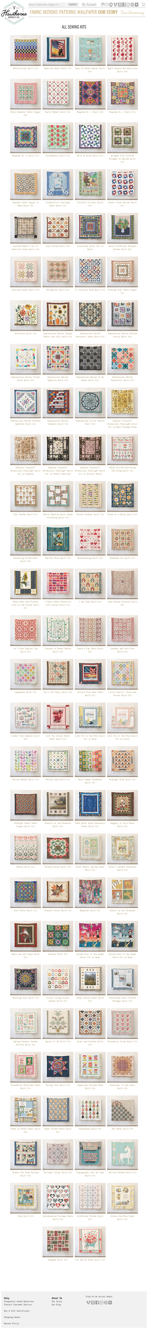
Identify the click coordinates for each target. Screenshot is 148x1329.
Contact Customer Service (18, 1304)
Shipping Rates (12, 1317)
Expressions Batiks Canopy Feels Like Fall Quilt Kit (57, 335)
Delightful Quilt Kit (57, 289)
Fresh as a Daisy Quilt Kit (122, 514)
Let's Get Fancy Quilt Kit (57, 692)
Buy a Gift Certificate (16, 1310)
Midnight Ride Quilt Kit (122, 779)
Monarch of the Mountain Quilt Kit (58, 825)
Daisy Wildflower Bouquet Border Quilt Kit (122, 247)
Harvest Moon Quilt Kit (57, 558)
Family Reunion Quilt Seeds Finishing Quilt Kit (58, 516)
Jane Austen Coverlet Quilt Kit (122, 603)
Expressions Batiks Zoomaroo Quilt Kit (58, 422)
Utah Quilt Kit (26, 1216)
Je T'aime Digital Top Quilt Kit (25, 650)
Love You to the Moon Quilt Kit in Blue (90, 737)
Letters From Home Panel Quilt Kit (90, 694)
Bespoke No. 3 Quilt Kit (122, 112)
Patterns (67, 12)
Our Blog (56, 1304)
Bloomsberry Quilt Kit (58, 155)
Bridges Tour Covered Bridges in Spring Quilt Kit (122, 158)
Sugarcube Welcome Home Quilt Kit (90, 1086)
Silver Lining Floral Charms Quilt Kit (57, 999)
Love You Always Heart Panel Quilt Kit (58, 737)
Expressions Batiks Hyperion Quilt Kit (58, 378)
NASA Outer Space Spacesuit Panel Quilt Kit (90, 825)
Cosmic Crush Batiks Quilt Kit (122, 204)
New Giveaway (132, 13)
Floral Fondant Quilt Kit (90, 514)
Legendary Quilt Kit (25, 692)
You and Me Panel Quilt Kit (90, 1259)
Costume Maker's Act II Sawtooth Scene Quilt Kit (25, 247)
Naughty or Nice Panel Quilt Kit (122, 825)
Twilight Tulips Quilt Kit (57, 1172)
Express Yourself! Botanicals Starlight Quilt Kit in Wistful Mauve (90, 470)
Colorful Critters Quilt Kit (90, 204)
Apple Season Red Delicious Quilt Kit (122, 70)
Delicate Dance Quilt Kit (25, 289)
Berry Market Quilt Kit (57, 112)
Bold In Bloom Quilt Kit (90, 155)
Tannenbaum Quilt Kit (90, 1128)
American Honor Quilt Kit (58, 68)
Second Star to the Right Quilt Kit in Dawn (90, 956)
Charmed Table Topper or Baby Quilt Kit (25, 204)
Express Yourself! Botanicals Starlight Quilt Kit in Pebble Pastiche (58, 470)
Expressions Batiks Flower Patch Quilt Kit (25, 378)
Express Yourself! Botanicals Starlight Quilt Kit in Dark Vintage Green (122, 424)
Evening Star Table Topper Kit (122, 291)
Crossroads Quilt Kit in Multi (90, 247)
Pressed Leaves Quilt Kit (58, 910)
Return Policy (11, 1323)
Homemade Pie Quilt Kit (122, 558)
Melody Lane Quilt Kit (58, 779)
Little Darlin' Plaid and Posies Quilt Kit (122, 694)
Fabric (36, 12)
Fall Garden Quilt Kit (25, 514)
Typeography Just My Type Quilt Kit (90, 1174)
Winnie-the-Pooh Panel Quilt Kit (122, 1217)
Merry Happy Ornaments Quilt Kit (90, 781)
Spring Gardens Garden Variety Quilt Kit (25, 1043)
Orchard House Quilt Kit (58, 866)
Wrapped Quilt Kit (58, 1259)
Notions (50, 12)
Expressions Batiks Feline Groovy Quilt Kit (122, 335)
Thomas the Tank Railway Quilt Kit (25, 1174)
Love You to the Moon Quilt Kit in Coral (122, 737)
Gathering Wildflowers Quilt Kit (25, 559)
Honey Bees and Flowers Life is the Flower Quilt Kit (25, 605)
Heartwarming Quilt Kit (90, 558)
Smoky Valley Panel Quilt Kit (90, 999)
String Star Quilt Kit (58, 1085)
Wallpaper (87, 12)
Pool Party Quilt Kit (25, 910)
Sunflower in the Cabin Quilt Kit (122, 1086)
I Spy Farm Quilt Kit (90, 601)
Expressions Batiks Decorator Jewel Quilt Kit (90, 335)
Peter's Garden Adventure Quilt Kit (122, 868)
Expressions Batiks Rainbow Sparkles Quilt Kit (25, 422)
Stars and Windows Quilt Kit (90, 1043)
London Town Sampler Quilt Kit (25, 737)
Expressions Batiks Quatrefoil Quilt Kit (122, 378)
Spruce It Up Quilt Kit (57, 1041)
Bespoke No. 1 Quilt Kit (90, 112)
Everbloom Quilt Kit (25, 333)
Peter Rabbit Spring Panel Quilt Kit (90, 868)
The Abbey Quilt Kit (122, 1128)
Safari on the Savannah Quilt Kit (122, 912)
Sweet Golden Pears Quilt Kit (58, 1130)
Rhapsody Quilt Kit (90, 910)
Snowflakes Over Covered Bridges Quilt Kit (122, 999)
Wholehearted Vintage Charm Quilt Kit (58, 1217)
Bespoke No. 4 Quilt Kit (25, 155)
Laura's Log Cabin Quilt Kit (90, 650)
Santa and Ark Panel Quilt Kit (25, 956)
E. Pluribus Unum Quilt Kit (90, 289)
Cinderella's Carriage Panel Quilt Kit (58, 204)
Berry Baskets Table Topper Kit (25, 113)
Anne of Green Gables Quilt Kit (90, 70)
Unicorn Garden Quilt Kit (122, 1172)
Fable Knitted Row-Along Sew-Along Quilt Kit (122, 469)
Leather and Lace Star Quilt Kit (122, 650)
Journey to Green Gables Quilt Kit (58, 650)
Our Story (108, 12)
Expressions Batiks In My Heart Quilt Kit (90, 378)
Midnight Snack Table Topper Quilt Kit (25, 825)
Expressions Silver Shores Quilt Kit (90, 422)
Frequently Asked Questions (19, 1301)
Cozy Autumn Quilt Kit (58, 246)
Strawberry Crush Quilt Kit (122, 1041)
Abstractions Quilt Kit (25, 68)
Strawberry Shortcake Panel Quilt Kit (25, 1086)
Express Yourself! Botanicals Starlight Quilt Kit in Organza (25, 470)
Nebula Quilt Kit (25, 866)
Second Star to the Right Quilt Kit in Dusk (122, 956)
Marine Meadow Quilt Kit (25, 779)
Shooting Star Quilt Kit (25, 997)
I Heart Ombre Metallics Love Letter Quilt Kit (58, 603)
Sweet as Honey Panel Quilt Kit (25, 1130)
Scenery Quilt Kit (58, 954)
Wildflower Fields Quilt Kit (90, 1217)
